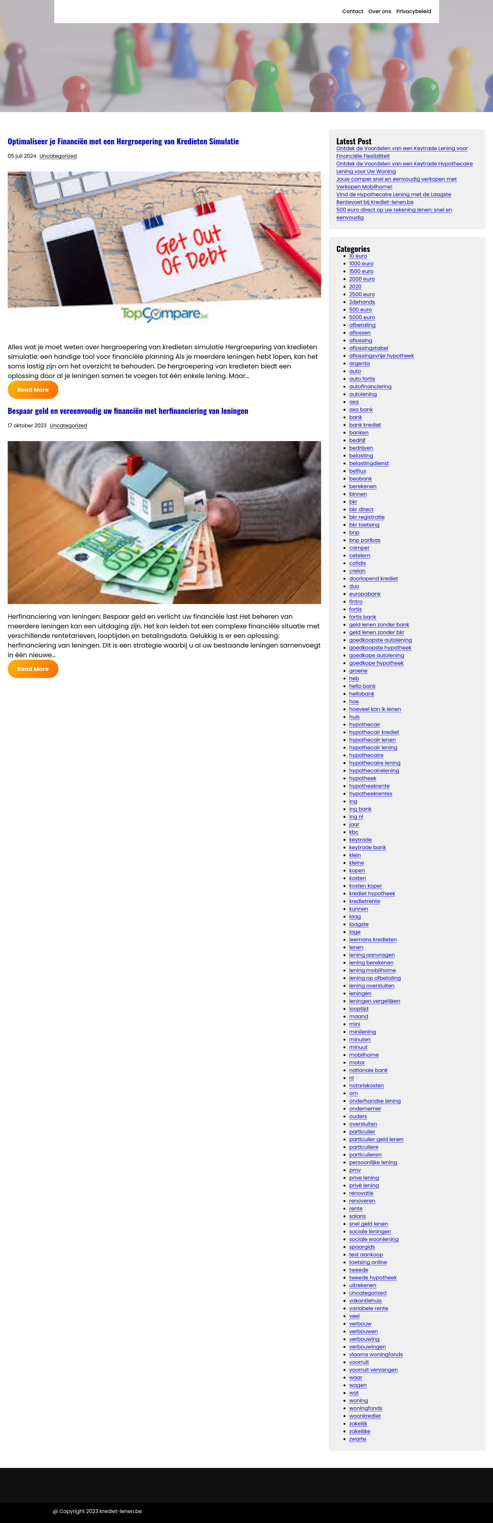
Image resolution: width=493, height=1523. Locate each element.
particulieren (365, 1154)
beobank (360, 478)
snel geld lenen (368, 1224)
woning (358, 1400)
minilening (362, 1031)
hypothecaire (366, 755)
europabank (365, 594)
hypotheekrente (369, 786)
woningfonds (366, 1408)
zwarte (357, 1439)
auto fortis (362, 379)
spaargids (362, 1247)
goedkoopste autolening (380, 640)
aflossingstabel (368, 348)
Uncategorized (58, 156)
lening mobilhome (372, 970)
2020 (355, 286)
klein (355, 855)
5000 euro (362, 317)
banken (359, 432)
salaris (357, 1216)
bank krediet (365, 425)
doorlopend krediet (373, 578)
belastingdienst (369, 463)
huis (354, 717)
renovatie (361, 1193)
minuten (360, 1039)
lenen (356, 947)
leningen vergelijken (374, 1001)
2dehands (362, 302)
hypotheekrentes (371, 793)
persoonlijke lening (373, 1162)
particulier (362, 1131)
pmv (355, 1170)
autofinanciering (370, 386)
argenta (359, 363)
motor (357, 1062)
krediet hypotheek (372, 893)
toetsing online (368, 1262)
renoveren (362, 1201)
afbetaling (362, 325)
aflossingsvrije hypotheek (381, 355)
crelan (357, 571)
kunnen (358, 909)
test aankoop (366, 1254)
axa (354, 402)
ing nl (356, 816)
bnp (354, 532)
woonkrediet (365, 1416)
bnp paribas (365, 540)
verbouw (360, 1323)
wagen (358, 1385)
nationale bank (368, 1070)
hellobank (361, 693)
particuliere (363, 1147)
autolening (363, 394)
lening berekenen (371, 962)
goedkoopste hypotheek (380, 647)
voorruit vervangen (373, 1370)
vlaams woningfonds (376, 1354)
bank (355, 417)
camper (359, 548)
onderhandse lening (375, 1101)
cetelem (359, 555)
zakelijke (359, 1431)
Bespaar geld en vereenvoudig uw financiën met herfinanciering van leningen (128, 410)
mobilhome (364, 1055)
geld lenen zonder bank (379, 624)
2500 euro (362, 294)
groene (358, 670)
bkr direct (361, 509)
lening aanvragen (372, 955)
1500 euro (361, 271)
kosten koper (365, 886)
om (353, 1093)
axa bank (361, 409)
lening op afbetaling (375, 978)
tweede (359, 1270)
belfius (357, 471)
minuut (358, 1047)
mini (355, 1024)
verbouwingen (367, 1346)
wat (354, 1393)
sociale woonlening (374, 1239)
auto (355, 371)
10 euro (358, 256)
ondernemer (365, 1108)
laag (355, 916)
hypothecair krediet (374, 732)
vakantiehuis (365, 1300)
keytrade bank (367, 847)
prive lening (364, 1177)
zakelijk (358, 1423)
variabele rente (368, 1308)
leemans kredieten (373, 939)
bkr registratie (367, 517)
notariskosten (366, 1085)
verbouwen (363, 1331)
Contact (352, 11)
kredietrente (364, 901)
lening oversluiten (372, 985)
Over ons (380, 11)
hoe (354, 701)
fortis (355, 609)
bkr (353, 501)
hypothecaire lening (375, 763)
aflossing (360, 340)
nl (351, 1078)
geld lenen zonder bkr (376, 632)
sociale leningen (370, 1231)
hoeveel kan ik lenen (375, 709)
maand (358, 1016)
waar (355, 1377)
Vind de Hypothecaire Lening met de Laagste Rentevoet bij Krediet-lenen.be (393, 198)
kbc (354, 832)
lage (355, 932)
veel (354, 1316)
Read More (33, 390)
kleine (356, 862)
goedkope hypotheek (376, 663)
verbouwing (364, 1339)
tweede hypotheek (373, 1277)
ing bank (360, 809)
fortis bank (362, 617)
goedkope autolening (376, 655)
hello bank (362, 686)
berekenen (363, 486)
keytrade (360, 839)
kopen (357, 870)
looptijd (359, 1008)
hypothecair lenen (372, 740)
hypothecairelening (374, 770)
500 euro (360, 309)
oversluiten (363, 1124)
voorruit (359, 1362)
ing (353, 801)
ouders (358, 1116)
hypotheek (362, 778)
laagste (359, 924)
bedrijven (361, 448)
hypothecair (364, 724)
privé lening (364, 1185)
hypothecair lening (373, 747)
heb (354, 678)
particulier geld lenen (376, 1139)
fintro (355, 601)
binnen (358, 494)
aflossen (360, 332)
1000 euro (361, 263)
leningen (360, 993)
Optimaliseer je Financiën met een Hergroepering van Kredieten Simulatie (123, 141)
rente (356, 1208)
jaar (354, 824)
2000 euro (362, 279)
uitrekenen (362, 1285)
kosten (357, 878)
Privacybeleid (413, 11)
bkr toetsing (364, 524)
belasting (361, 455)
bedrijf (357, 440)
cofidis (357, 563)
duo (354, 586)
